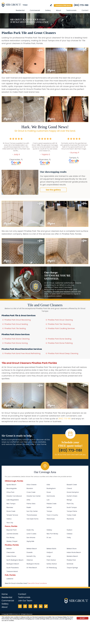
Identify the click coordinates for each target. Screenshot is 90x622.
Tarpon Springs (72, 568)
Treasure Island (12, 571)
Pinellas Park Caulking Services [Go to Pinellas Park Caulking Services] (61, 328)
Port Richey (10, 537)
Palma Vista (31, 504)
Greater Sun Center (34, 496)
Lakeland (9, 579)
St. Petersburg (52, 568)
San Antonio (31, 537)
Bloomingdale (11, 488)
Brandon (30, 488)
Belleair (9, 549)
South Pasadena (12, 568)
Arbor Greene (31, 485)
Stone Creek (10, 511)
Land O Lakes (31, 534)
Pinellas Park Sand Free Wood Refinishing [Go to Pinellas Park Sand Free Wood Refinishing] (22, 353)
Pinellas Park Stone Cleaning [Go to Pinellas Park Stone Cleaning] (17, 339)
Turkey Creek (71, 515)
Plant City (70, 504)
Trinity (69, 537)
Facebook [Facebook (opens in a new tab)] (25, 606)
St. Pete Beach (32, 568)
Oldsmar (30, 560)
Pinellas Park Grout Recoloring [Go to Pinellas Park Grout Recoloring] (17, 320)
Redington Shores (33, 564)
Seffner (49, 507)
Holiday (49, 530)
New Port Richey (52, 534)
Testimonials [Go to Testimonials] (71, 10)
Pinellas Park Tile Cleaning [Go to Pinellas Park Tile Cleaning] (59, 324)
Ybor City (9, 523)
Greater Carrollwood (14, 496)
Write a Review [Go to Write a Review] (51, 5)
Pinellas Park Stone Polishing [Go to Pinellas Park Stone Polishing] (60, 343)
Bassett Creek (72, 485)
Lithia (28, 500)
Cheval (69, 488)
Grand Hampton (73, 492)
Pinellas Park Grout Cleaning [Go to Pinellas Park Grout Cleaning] (60, 320)
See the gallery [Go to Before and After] (53, 189)
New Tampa (10, 504)
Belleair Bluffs (51, 549)
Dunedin (30, 552)
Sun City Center (32, 511)
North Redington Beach (14, 560)
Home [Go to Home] (5, 594)
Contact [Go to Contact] (85, 10)
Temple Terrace (12, 515)
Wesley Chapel (11, 541)
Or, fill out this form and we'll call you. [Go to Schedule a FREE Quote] (70, 454)
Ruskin (29, 507)
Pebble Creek (51, 504)
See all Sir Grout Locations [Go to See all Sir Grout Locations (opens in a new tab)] (37, 583)
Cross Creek (31, 492)
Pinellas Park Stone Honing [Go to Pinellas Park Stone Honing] (16, 343)
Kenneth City (31, 556)
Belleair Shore (71, 549)
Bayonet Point (11, 530)
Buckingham (51, 488)
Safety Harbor (52, 564)
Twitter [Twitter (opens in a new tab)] (30, 606)
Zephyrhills (30, 541)
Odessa (69, 534)
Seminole (70, 564)
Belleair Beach (32, 549)
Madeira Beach (72, 556)
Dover (49, 492)
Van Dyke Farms (32, 519)
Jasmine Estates (12, 534)
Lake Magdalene (12, 500)
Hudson (69, 530)
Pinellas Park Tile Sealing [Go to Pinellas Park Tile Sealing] (15, 328)
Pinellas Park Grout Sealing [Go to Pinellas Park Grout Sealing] (16, 324)
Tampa (49, 511)
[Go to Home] (16, 4)
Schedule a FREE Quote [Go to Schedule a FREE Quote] (63, 5)
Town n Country (52, 515)
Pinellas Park (71, 560)
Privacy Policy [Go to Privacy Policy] (62, 617)
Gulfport (50, 552)
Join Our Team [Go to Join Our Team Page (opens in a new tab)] (25, 600)
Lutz (48, 500)
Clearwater (10, 552)
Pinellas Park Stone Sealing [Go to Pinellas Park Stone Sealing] (59, 339)
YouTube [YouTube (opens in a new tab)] (35, 606)
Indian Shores (11, 556)
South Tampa (72, 507)
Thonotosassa (32, 515)
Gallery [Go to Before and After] (48, 10)
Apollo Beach (11, 485)
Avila (48, 485)
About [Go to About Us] (58, 10)
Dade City (30, 530)
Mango (69, 500)
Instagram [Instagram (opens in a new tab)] (20, 606)
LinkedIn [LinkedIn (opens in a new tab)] (40, 606)
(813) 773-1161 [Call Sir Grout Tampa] (81, 5)
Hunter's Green (72, 496)
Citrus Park (10, 492)
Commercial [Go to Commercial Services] (35, 10)
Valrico (9, 519)
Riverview (9, 507)
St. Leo (49, 537)
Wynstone (70, 519)
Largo (49, 556)
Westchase (51, 519)
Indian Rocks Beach (74, 552)
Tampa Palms (72, 511)
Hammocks (51, 496)
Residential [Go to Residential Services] (20, 10)
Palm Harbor (51, 560)
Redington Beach (12, 564)
